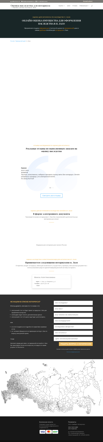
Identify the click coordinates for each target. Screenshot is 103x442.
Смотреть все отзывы (51, 195)
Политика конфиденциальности (73, 352)
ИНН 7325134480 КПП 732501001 (73, 428)
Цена (68, 6)
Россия (12, 41)
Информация (84, 6)
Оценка (61, 6)
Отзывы (74, 6)
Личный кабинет (88, 1)
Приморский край (20, 41)
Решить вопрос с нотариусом (75, 344)
